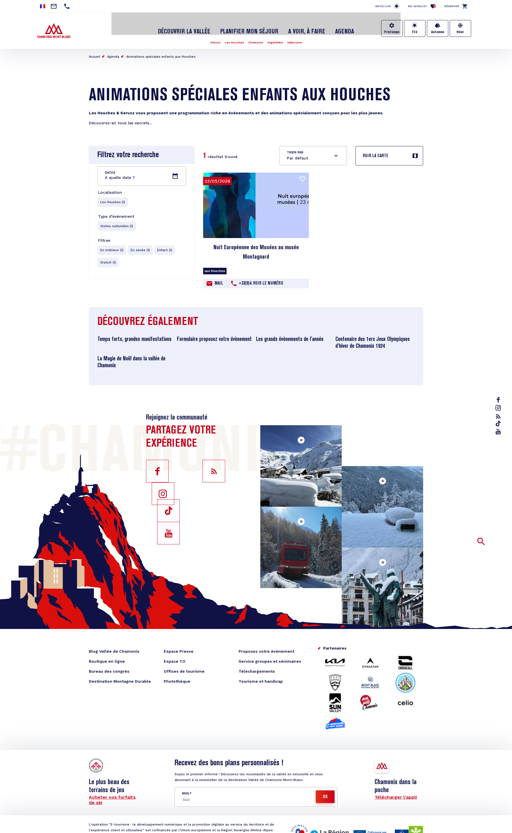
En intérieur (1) (112, 246)
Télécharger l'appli (396, 791)
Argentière (277, 37)
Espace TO (174, 655)
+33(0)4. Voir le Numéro (261, 278)
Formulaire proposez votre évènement (214, 333)
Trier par (295, 147)
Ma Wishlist (422, 6)
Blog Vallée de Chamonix (114, 645)
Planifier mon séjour (250, 26)
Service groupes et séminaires (270, 655)
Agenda (331, 26)
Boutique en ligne (107, 655)
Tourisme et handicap (261, 675)
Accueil (94, 51)
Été (414, 32)
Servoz (210, 37)
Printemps (391, 32)
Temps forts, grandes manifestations (134, 333)
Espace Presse (178, 645)
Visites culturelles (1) (117, 221)
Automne (437, 32)
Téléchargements (257, 665)
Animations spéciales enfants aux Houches (160, 51)
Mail (219, 278)
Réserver (451, 6)
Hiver (460, 32)
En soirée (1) (141, 246)
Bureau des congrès (109, 665)
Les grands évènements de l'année (289, 333)
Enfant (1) (166, 246)
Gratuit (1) (108, 259)
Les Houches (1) (113, 197)
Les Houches (231, 37)
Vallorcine (299, 37)
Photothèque (177, 675)
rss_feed (499, 416)
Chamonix (255, 37)
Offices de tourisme (184, 665)
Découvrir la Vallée (194, 26)
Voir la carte (375, 150)
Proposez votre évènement (266, 645)
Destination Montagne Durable (120, 675)
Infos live (383, 6)
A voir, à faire (299, 26)
